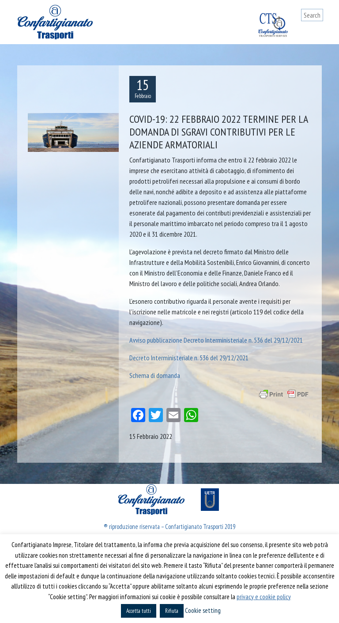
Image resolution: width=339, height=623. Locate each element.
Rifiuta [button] (171, 611)
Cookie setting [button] (203, 610)
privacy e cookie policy (264, 597)
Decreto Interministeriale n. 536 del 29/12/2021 (189, 357)
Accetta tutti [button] (138, 611)
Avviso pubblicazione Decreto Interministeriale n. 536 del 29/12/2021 (216, 340)
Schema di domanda (154, 375)
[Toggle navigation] (316, 31)
